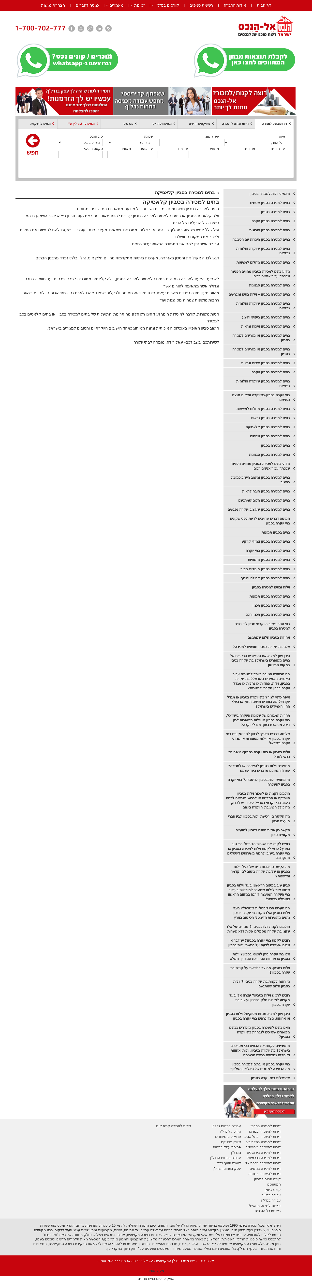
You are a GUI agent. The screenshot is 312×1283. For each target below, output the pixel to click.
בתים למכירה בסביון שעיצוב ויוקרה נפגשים (259, 509)
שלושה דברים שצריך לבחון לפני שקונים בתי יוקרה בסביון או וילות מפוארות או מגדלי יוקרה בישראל (258, 738)
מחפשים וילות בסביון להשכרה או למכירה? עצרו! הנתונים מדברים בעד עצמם (259, 768)
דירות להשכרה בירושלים (263, 1147)
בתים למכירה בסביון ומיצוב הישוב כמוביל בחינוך (260, 479)
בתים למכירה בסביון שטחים (270, 203)
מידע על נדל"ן (230, 1131)
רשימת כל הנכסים (268, 1211)
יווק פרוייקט (229, 1142)
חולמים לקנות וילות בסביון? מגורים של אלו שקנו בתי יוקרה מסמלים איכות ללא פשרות (258, 929)
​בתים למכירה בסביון (275, 445)
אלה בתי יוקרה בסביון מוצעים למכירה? (261, 647)
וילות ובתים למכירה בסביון (271, 587)
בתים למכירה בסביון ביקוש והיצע (266, 317)
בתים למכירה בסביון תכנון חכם (267, 615)
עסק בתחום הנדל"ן (227, 1169)
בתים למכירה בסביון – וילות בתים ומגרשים (259, 294)
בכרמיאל (253, 1158)
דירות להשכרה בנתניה (264, 1174)
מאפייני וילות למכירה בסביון (270, 194)
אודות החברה (235, 5)
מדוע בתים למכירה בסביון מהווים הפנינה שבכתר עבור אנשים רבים (260, 273)
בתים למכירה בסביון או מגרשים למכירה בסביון (261, 337)
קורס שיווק (273, 1190)
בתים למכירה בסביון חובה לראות (266, 491)
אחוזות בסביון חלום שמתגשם (269, 637)
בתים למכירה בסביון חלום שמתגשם (264, 500)
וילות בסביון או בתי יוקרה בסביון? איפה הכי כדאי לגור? (259, 754)
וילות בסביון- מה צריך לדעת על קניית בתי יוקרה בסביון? (260, 970)
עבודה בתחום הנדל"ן (225, 1158)
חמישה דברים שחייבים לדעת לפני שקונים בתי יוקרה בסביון (260, 521)
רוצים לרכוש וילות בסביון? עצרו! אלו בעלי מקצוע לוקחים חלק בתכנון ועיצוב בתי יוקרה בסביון (259, 999)
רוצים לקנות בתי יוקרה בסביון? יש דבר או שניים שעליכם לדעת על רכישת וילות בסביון (259, 942)
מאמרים (116, 5)
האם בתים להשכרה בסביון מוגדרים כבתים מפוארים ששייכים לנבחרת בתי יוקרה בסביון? (259, 1032)
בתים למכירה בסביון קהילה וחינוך (265, 578)
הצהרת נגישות (53, 5)
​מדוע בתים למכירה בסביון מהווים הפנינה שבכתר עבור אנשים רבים (260, 466)
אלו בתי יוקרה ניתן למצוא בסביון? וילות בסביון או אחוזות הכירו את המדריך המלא (260, 956)
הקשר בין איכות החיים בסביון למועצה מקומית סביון (263, 832)
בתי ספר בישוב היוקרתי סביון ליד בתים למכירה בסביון (262, 626)
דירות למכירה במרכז (266, 1126)
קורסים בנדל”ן (167, 5)
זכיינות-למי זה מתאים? (264, 1206)
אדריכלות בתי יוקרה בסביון (270, 1078)
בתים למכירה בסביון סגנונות (269, 285)
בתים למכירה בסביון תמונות (270, 596)
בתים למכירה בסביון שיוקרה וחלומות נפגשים (263, 251)
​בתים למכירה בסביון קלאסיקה (268, 427)
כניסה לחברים (87, 5)
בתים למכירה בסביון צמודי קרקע (266, 541)
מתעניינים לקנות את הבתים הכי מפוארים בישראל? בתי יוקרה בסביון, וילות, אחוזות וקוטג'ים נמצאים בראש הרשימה (260, 1050)
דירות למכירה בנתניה (265, 1169)
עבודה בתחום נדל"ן (226, 1126)
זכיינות (139, 5)
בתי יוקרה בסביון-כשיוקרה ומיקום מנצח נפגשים (261, 397)
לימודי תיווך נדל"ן (228, 1163)
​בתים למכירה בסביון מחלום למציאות (263, 409)
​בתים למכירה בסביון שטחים (270, 436)
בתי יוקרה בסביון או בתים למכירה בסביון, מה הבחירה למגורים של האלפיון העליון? (260, 1066)
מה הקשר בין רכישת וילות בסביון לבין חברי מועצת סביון (259, 818)
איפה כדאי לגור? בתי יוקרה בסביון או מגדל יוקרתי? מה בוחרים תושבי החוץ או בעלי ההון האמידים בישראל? (258, 701)
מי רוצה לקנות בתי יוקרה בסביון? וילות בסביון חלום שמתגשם (261, 984)
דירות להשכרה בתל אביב (262, 1137)
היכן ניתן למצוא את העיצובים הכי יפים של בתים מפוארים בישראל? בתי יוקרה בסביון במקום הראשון (259, 660)
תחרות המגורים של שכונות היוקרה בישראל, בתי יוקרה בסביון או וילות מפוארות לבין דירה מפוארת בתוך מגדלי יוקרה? (258, 720)
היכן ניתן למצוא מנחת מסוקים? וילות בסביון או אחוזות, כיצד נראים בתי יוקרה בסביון (258, 1016)
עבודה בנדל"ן (271, 1200)
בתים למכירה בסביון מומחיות (269, 560)
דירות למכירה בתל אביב (263, 1142)
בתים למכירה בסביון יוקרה (271, 372)
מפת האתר (156, 1270)
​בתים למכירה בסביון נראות (270, 418)
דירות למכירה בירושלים (264, 1153)
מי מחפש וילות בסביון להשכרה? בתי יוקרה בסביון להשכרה (259, 782)
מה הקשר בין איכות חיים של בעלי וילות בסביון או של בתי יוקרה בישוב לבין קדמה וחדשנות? (260, 871)
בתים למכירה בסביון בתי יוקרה (268, 551)
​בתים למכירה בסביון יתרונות (269, 230)
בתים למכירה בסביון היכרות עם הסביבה (261, 239)
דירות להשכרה (269, 1163)
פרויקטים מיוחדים (228, 1137)
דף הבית (264, 5)
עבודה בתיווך (271, 1195)
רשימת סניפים (201, 5)
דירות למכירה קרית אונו (173, 1126)
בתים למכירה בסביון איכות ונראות (265, 326)
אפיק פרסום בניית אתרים (156, 1279)
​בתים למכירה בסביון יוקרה (271, 221)
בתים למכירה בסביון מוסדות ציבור (265, 569)
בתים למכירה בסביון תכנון (271, 605)
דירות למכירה (270, 1158)
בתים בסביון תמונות (276, 532)
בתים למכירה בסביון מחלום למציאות (263, 262)
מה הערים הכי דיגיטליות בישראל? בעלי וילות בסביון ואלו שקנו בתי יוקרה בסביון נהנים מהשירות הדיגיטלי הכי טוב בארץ (261, 912)
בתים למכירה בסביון (275, 212)
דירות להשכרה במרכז (265, 1131)
